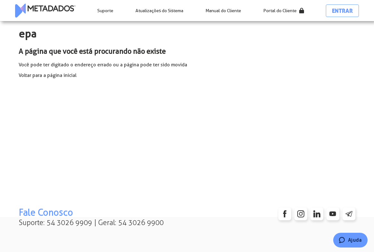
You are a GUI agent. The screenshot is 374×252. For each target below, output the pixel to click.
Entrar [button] (342, 10)
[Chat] (350, 240)
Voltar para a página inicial (47, 75)
